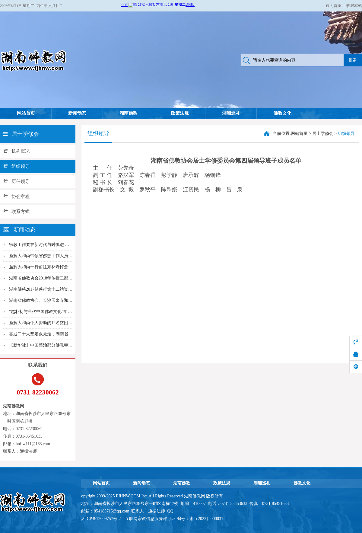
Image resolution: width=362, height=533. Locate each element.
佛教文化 (282, 113)
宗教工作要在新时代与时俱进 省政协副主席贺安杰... (57, 244)
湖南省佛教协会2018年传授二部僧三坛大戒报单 (53, 278)
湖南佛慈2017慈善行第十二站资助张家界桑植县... (55, 289)
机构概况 (17, 151)
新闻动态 (77, 113)
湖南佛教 (128, 113)
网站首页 (26, 113)
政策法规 (180, 113)
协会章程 (17, 196)
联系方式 (17, 211)
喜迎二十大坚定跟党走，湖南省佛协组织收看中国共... (59, 334)
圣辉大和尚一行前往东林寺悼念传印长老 (47, 267)
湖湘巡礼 (231, 113)
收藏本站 (354, 5)
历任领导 (17, 181)
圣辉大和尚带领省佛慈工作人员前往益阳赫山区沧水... (59, 256)
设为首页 (333, 5)
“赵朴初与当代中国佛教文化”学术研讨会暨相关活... (57, 311)
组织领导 (17, 166)
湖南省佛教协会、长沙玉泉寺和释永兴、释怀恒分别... (59, 300)
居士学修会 (322, 133)
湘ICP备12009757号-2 (101, 518)
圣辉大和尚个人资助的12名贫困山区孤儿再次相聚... (57, 323)
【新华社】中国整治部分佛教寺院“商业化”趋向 (53, 345)
